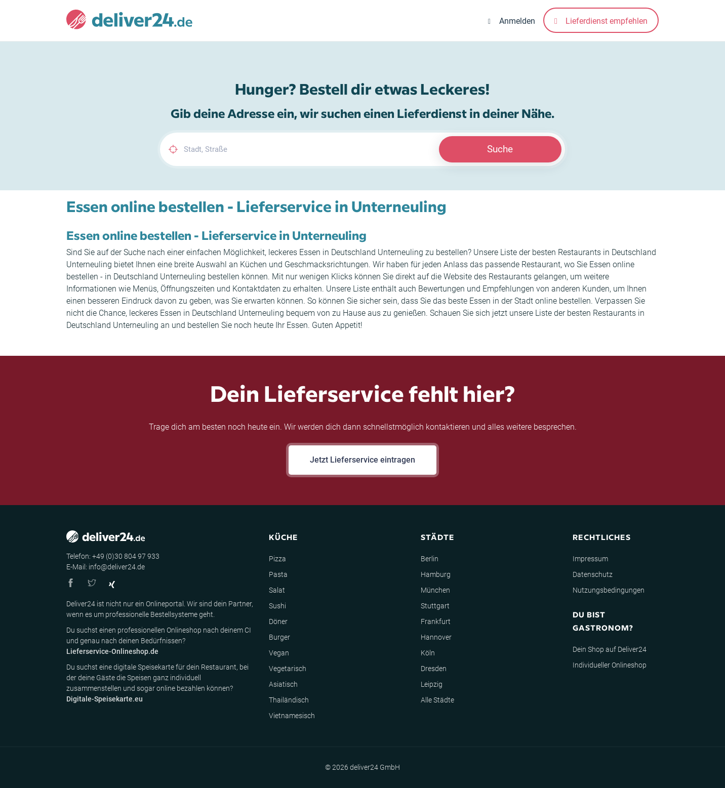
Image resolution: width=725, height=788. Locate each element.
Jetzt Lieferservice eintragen (362, 460)
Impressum (590, 559)
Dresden (434, 669)
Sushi (277, 606)
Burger (279, 637)
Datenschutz (593, 574)
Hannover (436, 637)
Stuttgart (435, 606)
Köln (428, 653)
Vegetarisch (287, 669)
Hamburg (436, 574)
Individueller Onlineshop (610, 665)
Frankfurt (436, 621)
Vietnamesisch (292, 716)
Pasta (278, 574)
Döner (278, 621)
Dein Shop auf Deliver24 (610, 649)
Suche (500, 149)
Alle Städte (437, 700)
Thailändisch (289, 700)
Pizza (277, 559)
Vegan (279, 653)
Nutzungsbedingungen (609, 590)
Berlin (429, 559)
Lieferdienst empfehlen (601, 21)
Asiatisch (283, 684)
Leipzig (431, 684)
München (435, 590)
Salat (277, 590)
